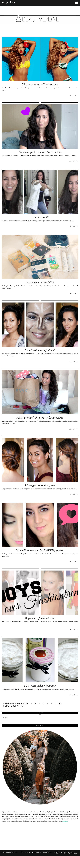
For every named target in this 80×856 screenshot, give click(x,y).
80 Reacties (74, 226)
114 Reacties (73, 361)
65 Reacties (74, 562)
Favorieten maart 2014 (40, 282)
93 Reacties (74, 694)
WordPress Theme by (67, 853)
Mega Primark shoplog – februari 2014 (40, 417)
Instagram (65, 821)
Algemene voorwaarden (65, 852)
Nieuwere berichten (15, 704)
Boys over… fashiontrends (40, 618)
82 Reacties (74, 96)
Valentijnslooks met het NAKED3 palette (40, 550)
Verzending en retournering (39, 852)
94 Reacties (73, 494)
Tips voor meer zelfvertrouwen (40, 84)
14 (60, 704)
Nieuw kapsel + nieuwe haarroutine (40, 152)
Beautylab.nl (12, 852)
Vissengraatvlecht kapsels (40, 485)
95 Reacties (74, 629)
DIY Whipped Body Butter (40, 685)
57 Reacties (74, 294)
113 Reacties (73, 161)
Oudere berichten (14, 706)
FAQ (22, 852)
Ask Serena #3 (40, 217)
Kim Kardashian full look (40, 350)
